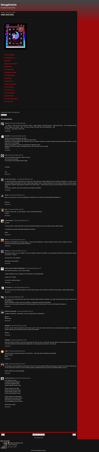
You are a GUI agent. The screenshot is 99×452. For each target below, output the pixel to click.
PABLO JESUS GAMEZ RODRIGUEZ (15, 268)
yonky (6, 363)
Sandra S (7, 250)
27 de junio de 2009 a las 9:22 (21, 220)
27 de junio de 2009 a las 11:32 (21, 287)
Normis (7, 239)
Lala (6, 155)
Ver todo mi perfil (12, 446)
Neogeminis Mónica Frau (16, 443)
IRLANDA (7, 136)
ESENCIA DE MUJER (10, 311)
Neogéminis (9, 4)
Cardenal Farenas (9, 378)
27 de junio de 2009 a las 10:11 (17, 239)
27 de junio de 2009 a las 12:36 (15, 297)
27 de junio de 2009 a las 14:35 (18, 340)
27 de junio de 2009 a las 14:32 (18, 325)
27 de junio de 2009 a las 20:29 (17, 363)
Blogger (44, 450)
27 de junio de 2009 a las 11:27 (33, 268)
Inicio (38, 434)
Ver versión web (39, 437)
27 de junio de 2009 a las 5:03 (18, 136)
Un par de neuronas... (11, 179)
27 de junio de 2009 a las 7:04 (25, 179)
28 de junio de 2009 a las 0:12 (22, 378)
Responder (7, 131)
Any (6, 297)
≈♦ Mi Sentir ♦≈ (9, 287)
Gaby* (6, 351)
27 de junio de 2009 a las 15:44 (17, 351)
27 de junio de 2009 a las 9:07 (15, 209)
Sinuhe (7, 195)
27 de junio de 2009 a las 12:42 (25, 311)
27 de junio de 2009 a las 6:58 (15, 155)
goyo (6, 209)
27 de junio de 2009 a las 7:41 (17, 195)
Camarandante (9, 220)
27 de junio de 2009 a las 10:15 (18, 250)
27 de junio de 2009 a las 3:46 (17, 123)
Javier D (7, 123)
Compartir (4, 114)
